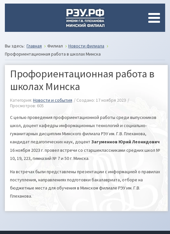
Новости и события (52, 100)
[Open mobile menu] (155, 18)
